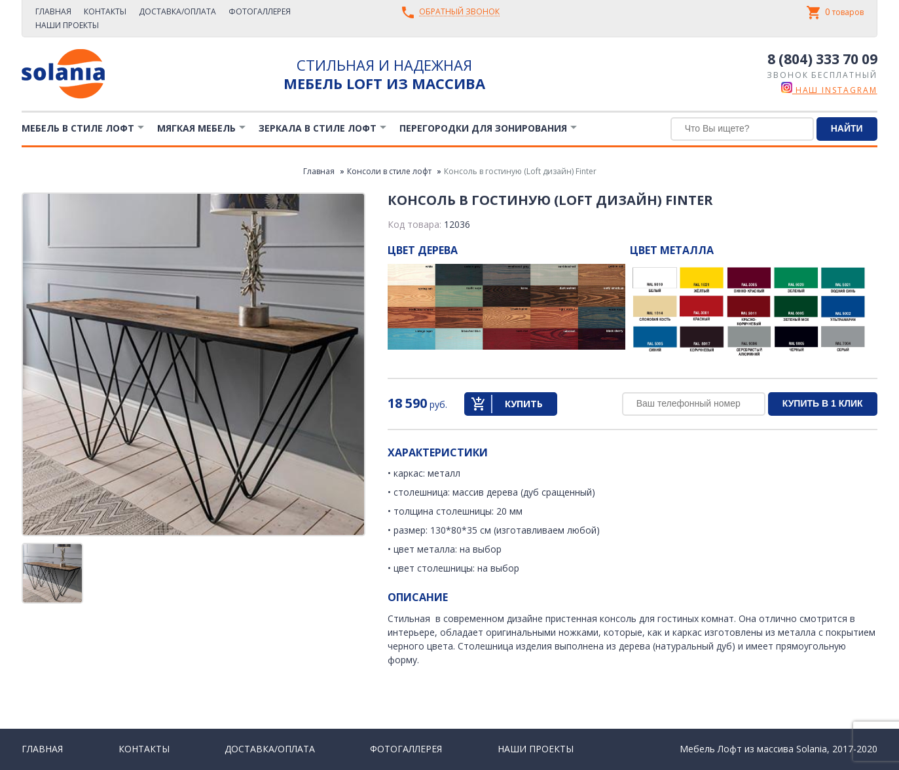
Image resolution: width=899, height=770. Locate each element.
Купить (524, 403)
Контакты (105, 11)
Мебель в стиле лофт (78, 128)
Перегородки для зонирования (483, 128)
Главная (53, 11)
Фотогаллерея (260, 11)
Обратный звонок (459, 12)
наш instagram (829, 90)
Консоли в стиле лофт (389, 171)
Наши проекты (67, 25)
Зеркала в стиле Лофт (317, 128)
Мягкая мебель (196, 128)
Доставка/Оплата (177, 11)
